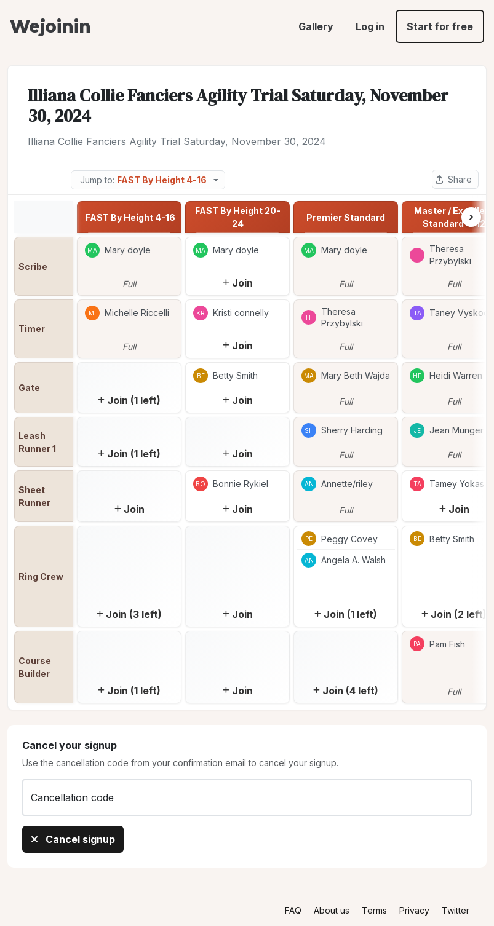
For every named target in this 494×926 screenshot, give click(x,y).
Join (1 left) (129, 400)
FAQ (293, 910)
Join (238, 283)
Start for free (440, 26)
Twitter (455, 910)
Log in (370, 26)
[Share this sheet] (455, 179)
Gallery (315, 26)
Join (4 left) (345, 690)
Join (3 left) (129, 614)
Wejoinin (50, 26)
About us (331, 910)
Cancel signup (73, 839)
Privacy (414, 910)
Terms (374, 910)
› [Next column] (471, 216)
